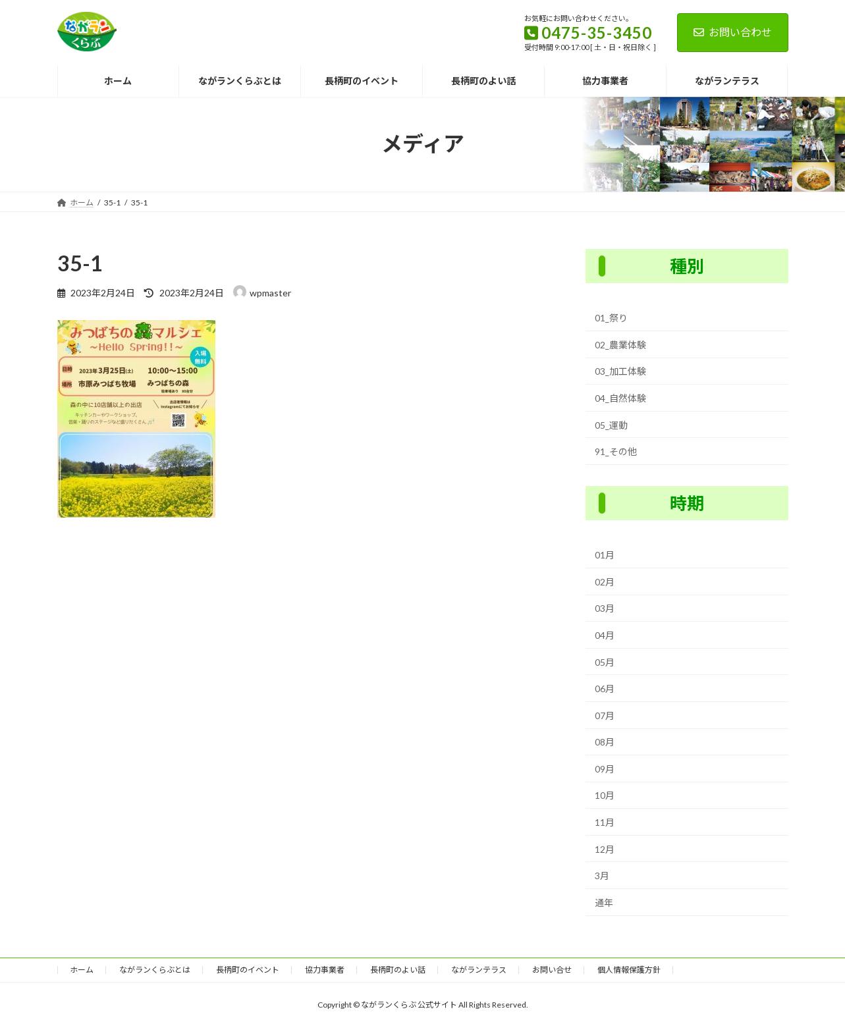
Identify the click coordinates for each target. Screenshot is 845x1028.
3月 (602, 875)
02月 (604, 581)
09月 (604, 768)
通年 (604, 902)
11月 (604, 822)
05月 (604, 661)
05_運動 (611, 424)
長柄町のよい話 (397, 970)
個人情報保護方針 (629, 970)
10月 (604, 795)
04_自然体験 (620, 398)
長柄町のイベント (247, 970)
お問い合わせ (733, 32)
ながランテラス (478, 970)
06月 (604, 688)
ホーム (82, 970)
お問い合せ (552, 970)
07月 (604, 714)
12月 (604, 848)
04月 (604, 635)
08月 (604, 741)
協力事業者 (324, 970)
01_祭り (611, 317)
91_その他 (616, 451)
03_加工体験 (620, 371)
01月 (604, 554)
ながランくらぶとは (154, 970)
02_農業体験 (620, 344)
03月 (604, 608)
